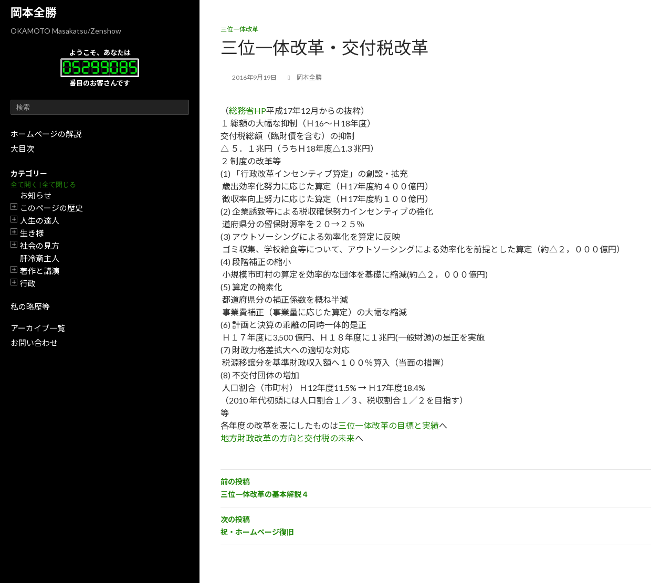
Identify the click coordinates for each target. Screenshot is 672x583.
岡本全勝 (33, 12)
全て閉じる (59, 184)
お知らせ (35, 195)
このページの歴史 (51, 208)
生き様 (32, 233)
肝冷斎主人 (39, 258)
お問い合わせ (34, 342)
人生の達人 (39, 220)
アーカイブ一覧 (37, 328)
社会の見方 (39, 245)
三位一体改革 (239, 29)
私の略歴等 (30, 306)
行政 (28, 283)
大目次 (22, 148)
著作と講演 (39, 270)
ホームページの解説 (45, 134)
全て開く (24, 184)
